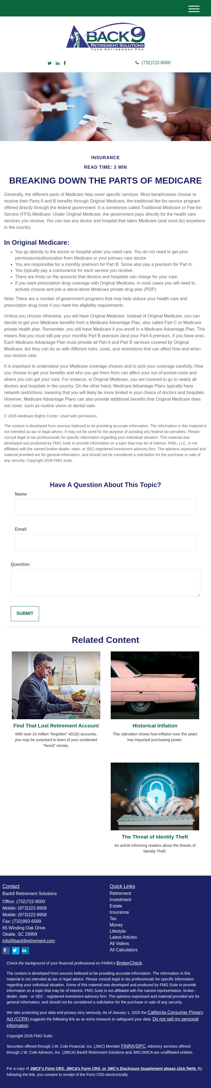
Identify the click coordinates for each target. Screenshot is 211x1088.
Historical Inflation (154, 726)
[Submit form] (25, 613)
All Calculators (124, 950)
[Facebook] (64, 63)
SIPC (140, 1046)
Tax (113, 918)
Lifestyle (118, 931)
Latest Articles (123, 937)
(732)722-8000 (153, 62)
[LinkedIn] (58, 63)
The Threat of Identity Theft (155, 837)
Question (20, 564)
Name (21, 494)
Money (116, 925)
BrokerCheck (129, 963)
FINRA (127, 1046)
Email (21, 529)
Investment (120, 899)
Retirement (120, 893)
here (191, 1068)
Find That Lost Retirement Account (56, 726)
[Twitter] (50, 63)
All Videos (119, 943)
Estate (116, 906)
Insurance (119, 912)
